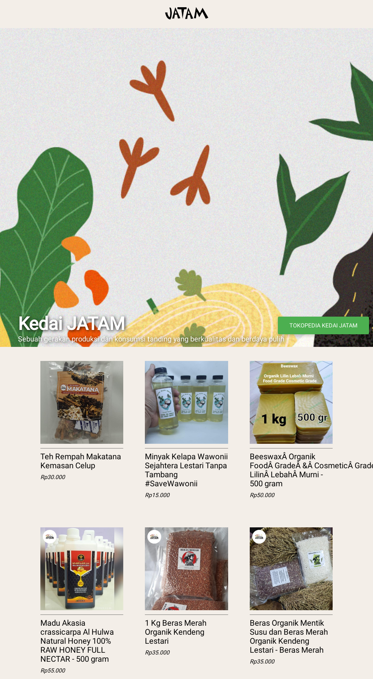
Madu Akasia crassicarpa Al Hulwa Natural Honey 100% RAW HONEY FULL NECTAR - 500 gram (77, 641)
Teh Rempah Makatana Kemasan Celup (80, 461)
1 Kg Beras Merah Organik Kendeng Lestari (176, 632)
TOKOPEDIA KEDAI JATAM (323, 325)
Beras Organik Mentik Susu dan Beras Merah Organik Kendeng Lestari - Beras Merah (289, 636)
